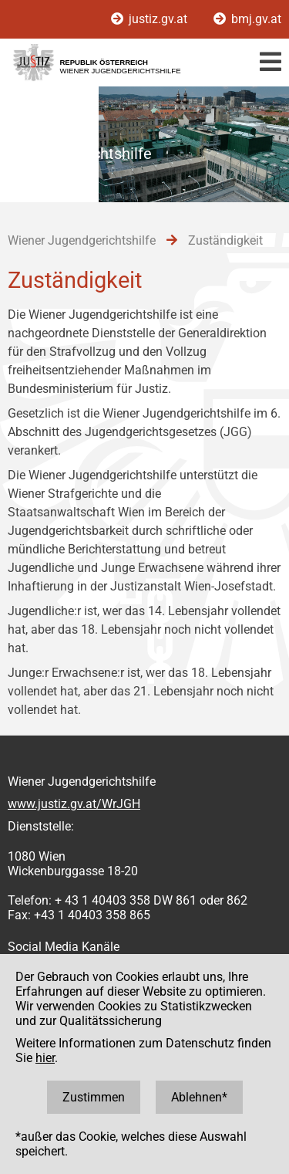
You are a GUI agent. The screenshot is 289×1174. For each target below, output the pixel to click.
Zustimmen (93, 1097)
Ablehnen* (199, 1097)
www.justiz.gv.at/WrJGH (74, 804)
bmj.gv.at (247, 19)
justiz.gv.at (150, 19)
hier (45, 1058)
